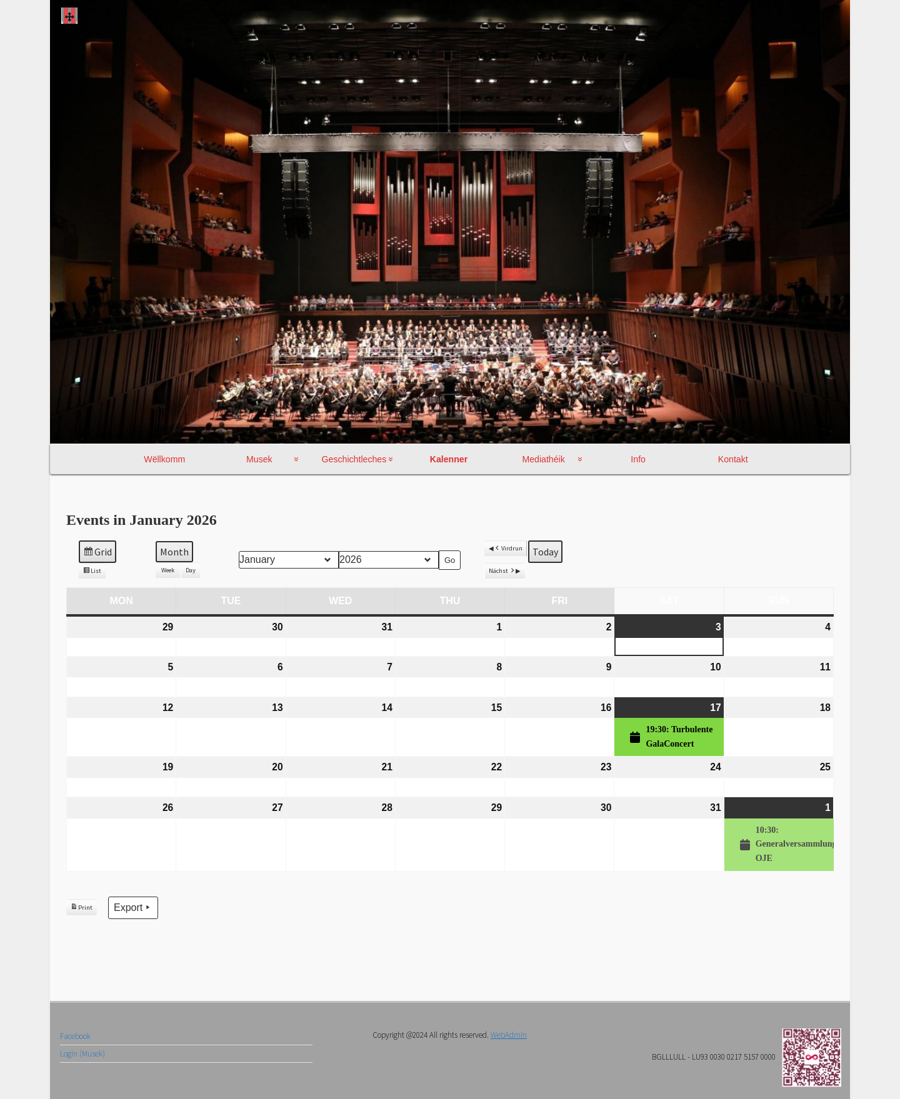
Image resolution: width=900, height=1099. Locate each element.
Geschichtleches (354, 459)
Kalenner (449, 459)
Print (81, 909)
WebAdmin (509, 1035)
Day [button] (191, 570)
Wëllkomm (164, 459)
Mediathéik (543, 459)
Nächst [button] (502, 570)
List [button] (91, 572)
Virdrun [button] (508, 548)
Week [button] (167, 570)
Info (638, 459)
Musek (259, 459)
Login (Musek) (82, 1053)
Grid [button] (97, 552)
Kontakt (733, 459)
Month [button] (174, 551)
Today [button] (545, 551)
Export (133, 906)
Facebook (75, 1036)
